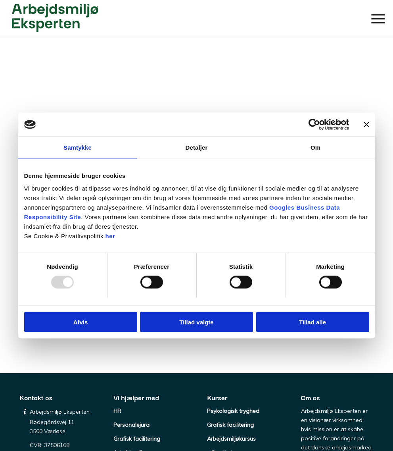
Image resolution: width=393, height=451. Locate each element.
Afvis (80, 321)
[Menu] (375, 18)
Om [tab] (315, 147)
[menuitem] (375, 18)
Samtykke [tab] (77, 147)
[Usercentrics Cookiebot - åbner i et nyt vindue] (314, 125)
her (110, 235)
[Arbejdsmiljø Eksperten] (55, 18)
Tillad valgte (196, 321)
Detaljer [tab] (197, 147)
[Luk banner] (366, 124)
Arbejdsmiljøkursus (231, 438)
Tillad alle (312, 321)
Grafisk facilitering (136, 438)
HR (117, 410)
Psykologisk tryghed (233, 410)
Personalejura (131, 424)
